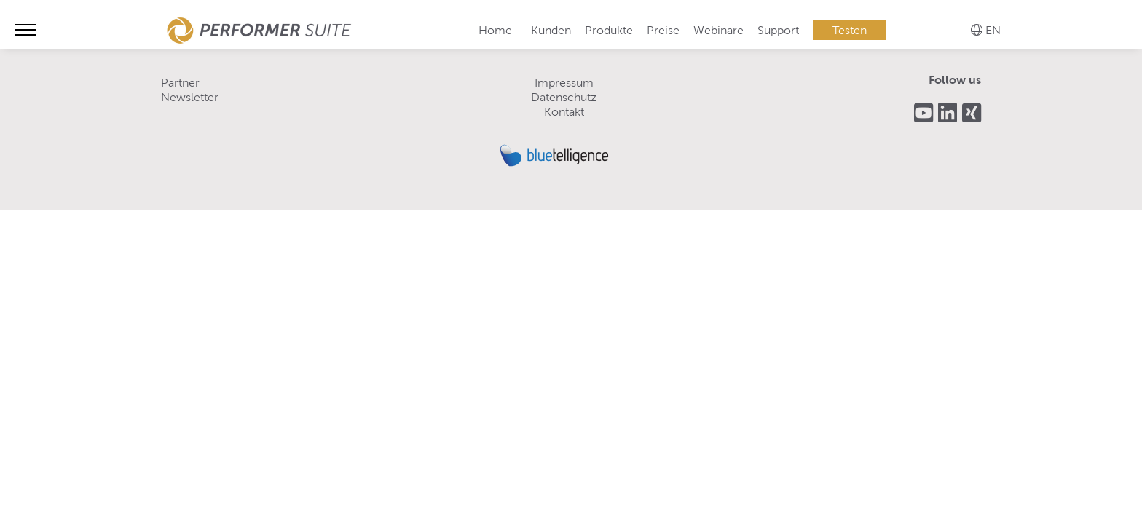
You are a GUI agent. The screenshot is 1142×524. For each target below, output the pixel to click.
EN (993, 30)
